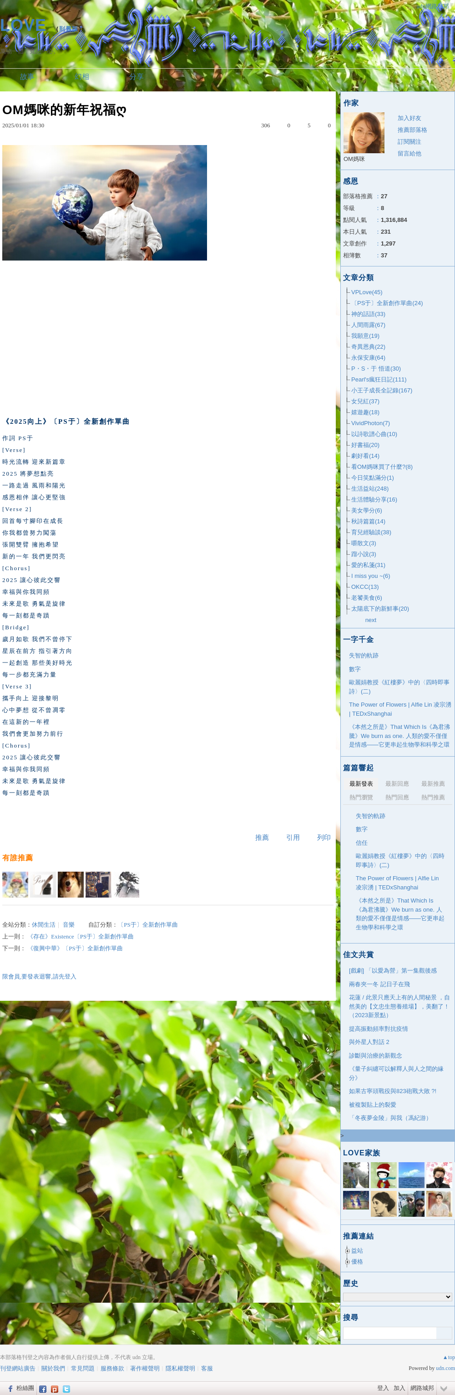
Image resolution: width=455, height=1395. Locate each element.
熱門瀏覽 (361, 797)
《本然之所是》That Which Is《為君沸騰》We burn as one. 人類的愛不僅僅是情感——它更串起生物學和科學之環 (399, 735)
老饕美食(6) (366, 597)
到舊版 (68, 28)
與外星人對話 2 (369, 1042)
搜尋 (444, 1333)
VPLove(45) (367, 292)
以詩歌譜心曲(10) (374, 434)
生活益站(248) (370, 488)
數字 (355, 669)
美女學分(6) (366, 510)
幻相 (82, 76)
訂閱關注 (409, 141)
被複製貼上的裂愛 (372, 1104)
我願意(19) (365, 335)
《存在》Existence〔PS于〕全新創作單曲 (80, 936)
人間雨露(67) (368, 324)
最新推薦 (433, 783)
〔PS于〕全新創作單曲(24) (387, 303)
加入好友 (409, 118)
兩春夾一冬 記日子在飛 (379, 984)
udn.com (445, 1368)
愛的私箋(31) (368, 565)
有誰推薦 (17, 858)
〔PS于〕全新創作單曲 (147, 924)
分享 (136, 76)
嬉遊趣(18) (365, 412)
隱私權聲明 (180, 1368)
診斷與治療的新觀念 (375, 1055)
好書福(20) (365, 445)
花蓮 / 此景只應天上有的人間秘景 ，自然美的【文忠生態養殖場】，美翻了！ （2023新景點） (399, 1006)
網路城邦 (422, 1388)
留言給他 (409, 153)
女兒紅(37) (365, 401)
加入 (399, 1388)
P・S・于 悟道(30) (376, 368)
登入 (383, 1388)
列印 (324, 837)
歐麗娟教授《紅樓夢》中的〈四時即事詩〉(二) (399, 687)
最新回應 (397, 783)
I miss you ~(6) (370, 575)
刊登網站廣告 (17, 1368)
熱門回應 (397, 797)
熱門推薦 (433, 797)
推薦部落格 (412, 129)
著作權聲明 (145, 1368)
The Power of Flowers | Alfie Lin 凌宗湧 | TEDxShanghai (400, 709)
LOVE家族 (361, 1153)
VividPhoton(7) (370, 423)
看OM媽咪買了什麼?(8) (382, 466)
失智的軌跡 (364, 655)
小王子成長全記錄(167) (381, 390)
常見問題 (83, 1368)
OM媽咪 (354, 159)
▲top (449, 1357)
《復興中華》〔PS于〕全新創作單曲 (74, 948)
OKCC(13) (365, 586)
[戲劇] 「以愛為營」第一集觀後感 (393, 970)
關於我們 (53, 1368)
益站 (357, 1250)
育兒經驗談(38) (371, 532)
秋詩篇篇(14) (368, 521)
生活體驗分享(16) (374, 499)
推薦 (262, 837)
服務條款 (112, 1368)
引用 (293, 837)
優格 (357, 1261)
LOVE (23, 25)
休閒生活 (44, 924)
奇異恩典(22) (368, 346)
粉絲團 (25, 1388)
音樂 (69, 924)
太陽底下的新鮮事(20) (380, 608)
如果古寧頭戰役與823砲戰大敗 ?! (392, 1091)
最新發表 (361, 783)
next (371, 620)
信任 (362, 842)
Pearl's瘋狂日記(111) (379, 379)
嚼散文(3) (363, 543)
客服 (207, 1368)
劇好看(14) (365, 455)
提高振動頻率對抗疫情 (378, 1028)
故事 (27, 76)
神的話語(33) (368, 314)
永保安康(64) (368, 357)
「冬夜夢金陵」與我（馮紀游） (390, 1117)
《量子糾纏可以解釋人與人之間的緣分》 (396, 1073)
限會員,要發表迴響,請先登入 (39, 976)
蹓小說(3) (363, 554)
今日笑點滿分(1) (372, 477)
